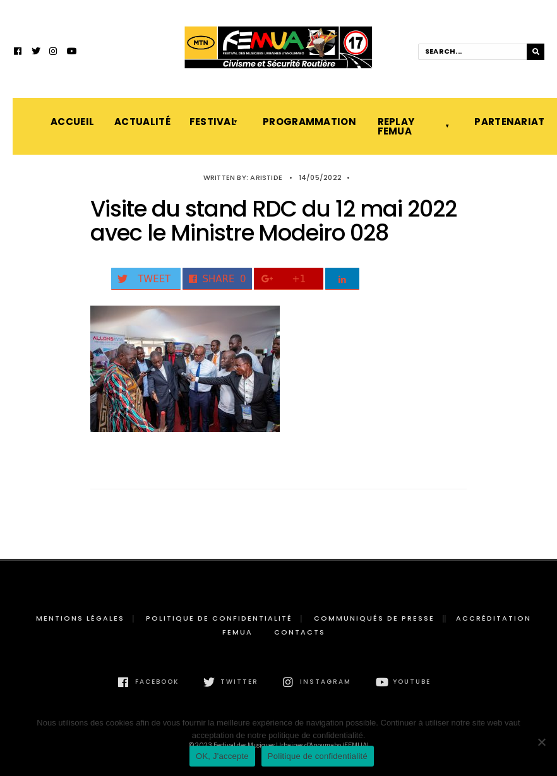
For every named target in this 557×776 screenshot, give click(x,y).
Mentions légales (80, 618)
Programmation (307, 121)
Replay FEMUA (396, 126)
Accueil (70, 121)
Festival (212, 121)
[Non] (541, 742)
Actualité (139, 121)
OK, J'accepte (222, 756)
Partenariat (508, 121)
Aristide (266, 177)
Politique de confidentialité (219, 618)
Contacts (299, 632)
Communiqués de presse (374, 618)
